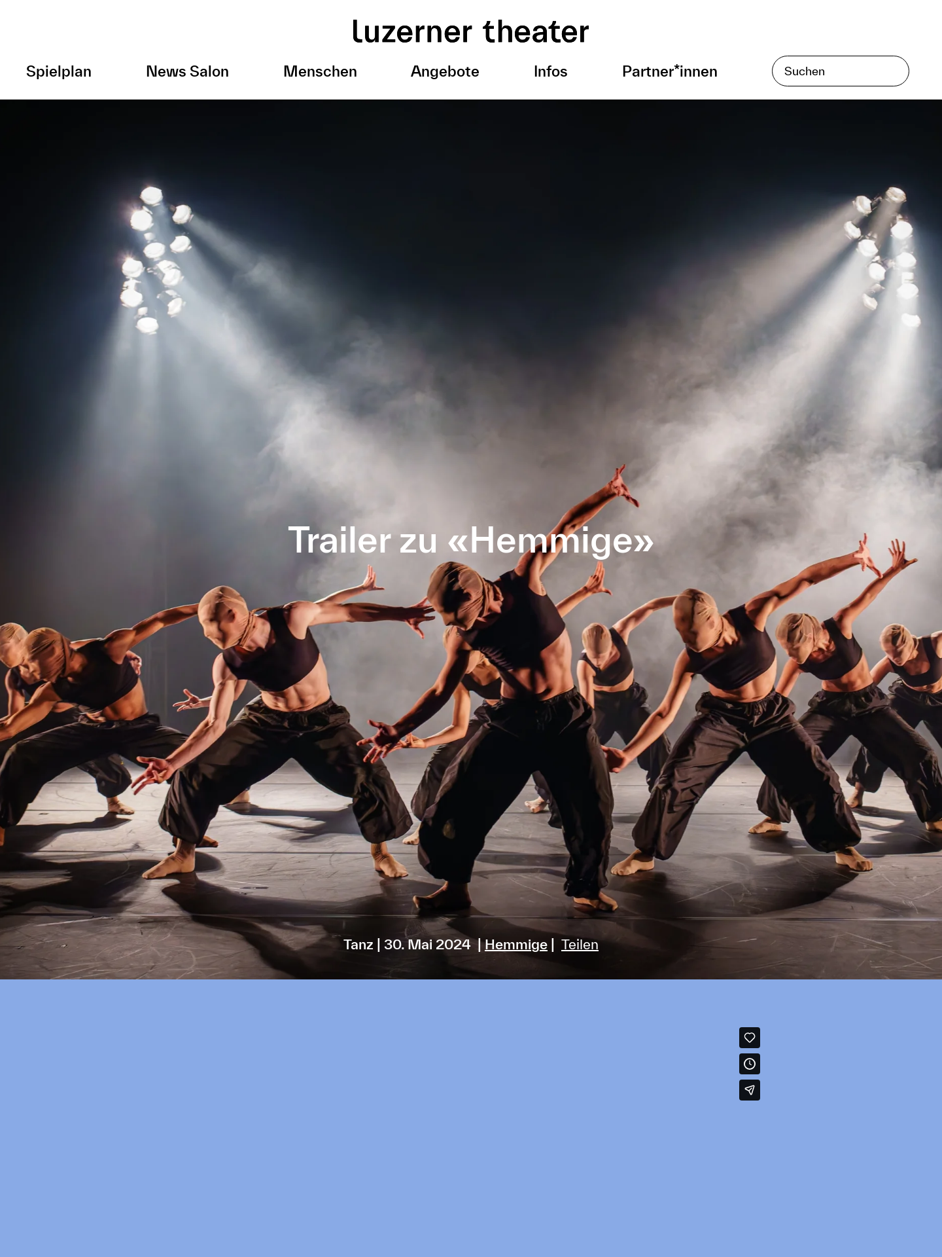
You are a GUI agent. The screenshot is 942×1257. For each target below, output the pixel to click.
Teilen (580, 944)
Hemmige (516, 944)
